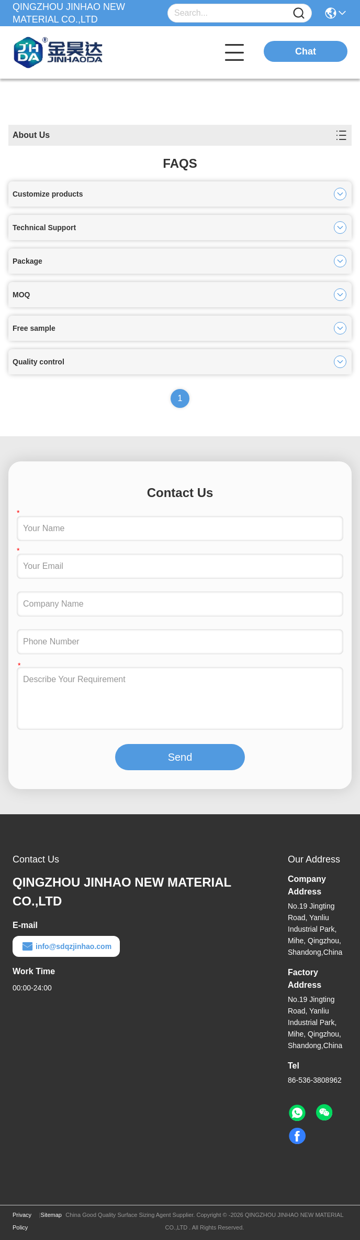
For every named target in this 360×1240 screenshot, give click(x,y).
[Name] (298, 13)
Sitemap (51, 1215)
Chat (305, 51)
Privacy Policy (22, 1221)
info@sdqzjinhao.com (66, 946)
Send (180, 757)
